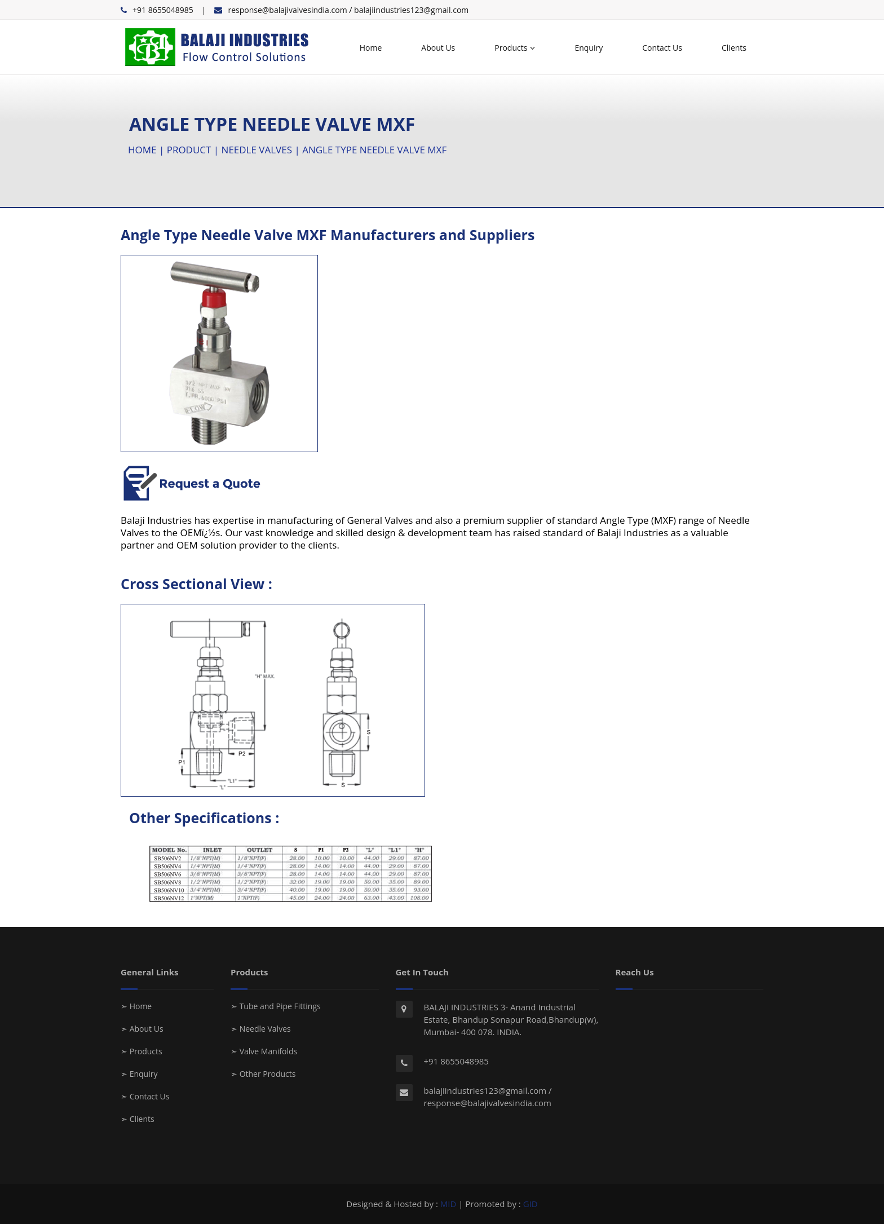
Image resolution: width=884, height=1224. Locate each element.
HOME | (147, 149)
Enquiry (588, 47)
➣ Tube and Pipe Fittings (276, 1006)
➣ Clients (137, 1118)
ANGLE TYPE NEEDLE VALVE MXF (374, 149)
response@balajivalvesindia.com (287, 10)
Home (371, 47)
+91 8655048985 (162, 10)
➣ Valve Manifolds (264, 1051)
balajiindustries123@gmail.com (411, 10)
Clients (734, 47)
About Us (438, 47)
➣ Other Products (263, 1073)
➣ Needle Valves (261, 1028)
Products (514, 47)
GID (530, 1203)
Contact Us (662, 47)
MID (448, 1203)
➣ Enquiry (139, 1073)
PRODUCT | (194, 149)
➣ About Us (142, 1028)
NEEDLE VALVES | (262, 149)
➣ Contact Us (145, 1096)
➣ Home (136, 1006)
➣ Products (141, 1051)
